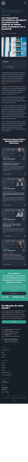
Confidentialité (9, 395)
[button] (25, 2)
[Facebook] (8, 67)
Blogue (3, 365)
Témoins (16, 395)
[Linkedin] (13, 67)
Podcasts (4, 370)
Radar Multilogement (6, 372)
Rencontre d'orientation (7, 374)
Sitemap (20, 395)
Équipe (3, 352)
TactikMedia (24, 397)
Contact (3, 357)
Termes (13, 395)
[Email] (10, 67)
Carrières (4, 354)
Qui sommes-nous (5, 349)
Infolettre (4, 367)
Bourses (3, 363)
